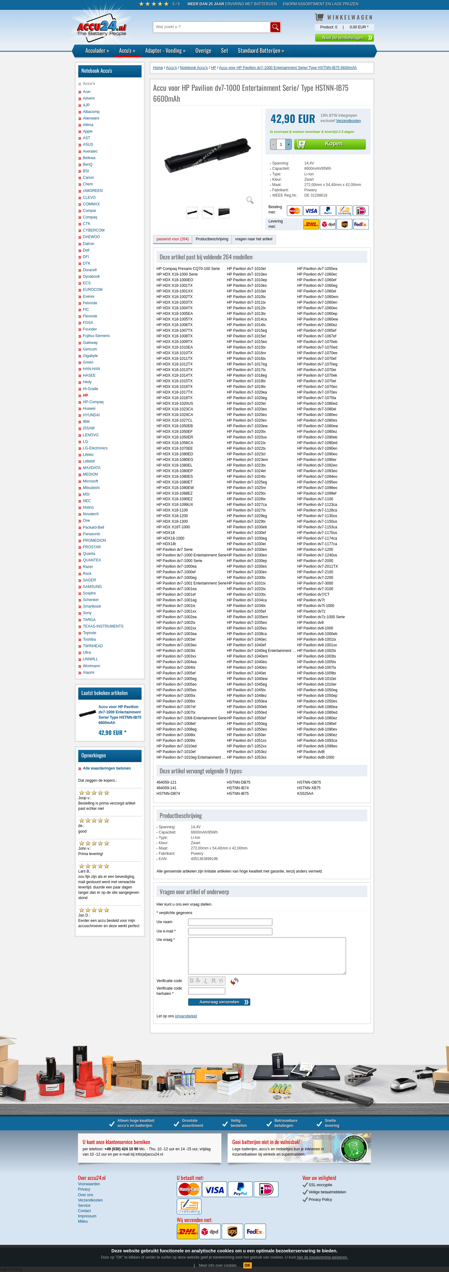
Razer (88, 567)
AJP (86, 105)
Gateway (90, 342)
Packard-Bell (93, 527)
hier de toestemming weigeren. (322, 1257)
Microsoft (90, 481)
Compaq (90, 217)
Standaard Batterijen (261, 50)
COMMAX (91, 204)
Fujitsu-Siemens (96, 336)
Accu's (127, 50)
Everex (88, 296)
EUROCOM (93, 289)
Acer (87, 92)
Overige (203, 50)
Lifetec (88, 455)
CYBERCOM (93, 230)
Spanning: (280, 163)
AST (86, 138)
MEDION (90, 474)
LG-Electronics (95, 448)
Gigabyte (90, 356)
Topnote (89, 633)
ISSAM (88, 428)
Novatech (91, 514)
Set (224, 50)
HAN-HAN (91, 369)
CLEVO (89, 197)
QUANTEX (92, 560)
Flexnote (90, 316)
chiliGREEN (93, 190)
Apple (88, 131)
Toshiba (89, 639)
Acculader (97, 50)
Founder (90, 329)
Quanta (89, 553)
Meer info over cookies (218, 1265)
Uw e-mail (166, 931)
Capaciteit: (281, 168)
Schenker (91, 600)
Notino (88, 507)
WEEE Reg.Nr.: (285, 195)
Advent (88, 98)
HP (85, 395)
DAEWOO (91, 237)
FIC (86, 309)
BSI (86, 171)
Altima (88, 125)
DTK (86, 263)
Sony (87, 613)
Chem (88, 184)
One (86, 520)
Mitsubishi (91, 488)
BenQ (88, 164)
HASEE (89, 375)
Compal (89, 210)
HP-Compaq (93, 402)
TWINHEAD (93, 646)
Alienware (91, 118)
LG (85, 441)
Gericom (90, 349)
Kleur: (277, 179)
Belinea (89, 158)
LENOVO (91, 435)
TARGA (89, 620)
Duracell (90, 270)
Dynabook (91, 276)
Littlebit (89, 461)
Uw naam (164, 922)
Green (88, 362)
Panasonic (91, 534)
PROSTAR (92, 547)
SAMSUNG (92, 587)
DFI (86, 257)
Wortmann (91, 666)
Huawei (89, 408)
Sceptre (89, 593)
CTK (86, 224)
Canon (88, 177)
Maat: (277, 185)
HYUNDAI (91, 415)
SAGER (89, 580)
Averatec (90, 151)
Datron (88, 244)
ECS (87, 283)
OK (247, 1265)
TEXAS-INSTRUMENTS (103, 626)
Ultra (87, 652)
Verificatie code (169, 981)
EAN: (163, 859)
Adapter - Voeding (165, 50)
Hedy (87, 382)
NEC (87, 501)
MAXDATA (91, 468)
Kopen (334, 143)
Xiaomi (88, 672)
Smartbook (92, 606)
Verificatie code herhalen (169, 991)
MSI (86, 494)
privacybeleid (186, 1016)
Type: (276, 174)
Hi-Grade (90, 389)
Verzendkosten (348, 121)
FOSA (88, 322)
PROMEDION (94, 540)
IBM (86, 421)
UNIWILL (90, 659)
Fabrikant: (280, 190)
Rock (87, 573)
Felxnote (90, 303)
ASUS (88, 144)
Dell (86, 250)
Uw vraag (166, 939)
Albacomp (91, 112)
